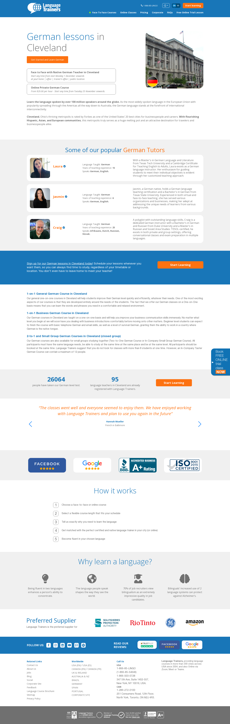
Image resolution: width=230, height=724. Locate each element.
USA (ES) (87, 665)
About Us (31, 668)
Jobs (29, 672)
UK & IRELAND (79, 672)
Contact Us (32, 665)
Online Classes (128, 12)
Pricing (144, 12)
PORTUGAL (77, 691)
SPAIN (75, 687)
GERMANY (77, 683)
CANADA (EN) (79, 669)
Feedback (31, 687)
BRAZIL (75, 680)
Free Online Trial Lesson (190, 12)
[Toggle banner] (212, 362)
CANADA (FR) (94, 669)
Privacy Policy (33, 698)
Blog (29, 676)
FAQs (170, 12)
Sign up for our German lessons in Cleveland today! (60, 263)
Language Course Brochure (40, 691)
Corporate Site (34, 683)
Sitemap (31, 694)
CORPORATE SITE (81, 695)
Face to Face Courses (104, 12)
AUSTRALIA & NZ (80, 676)
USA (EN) (76, 665)
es (178, 5)
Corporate (157, 12)
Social (30, 679)
